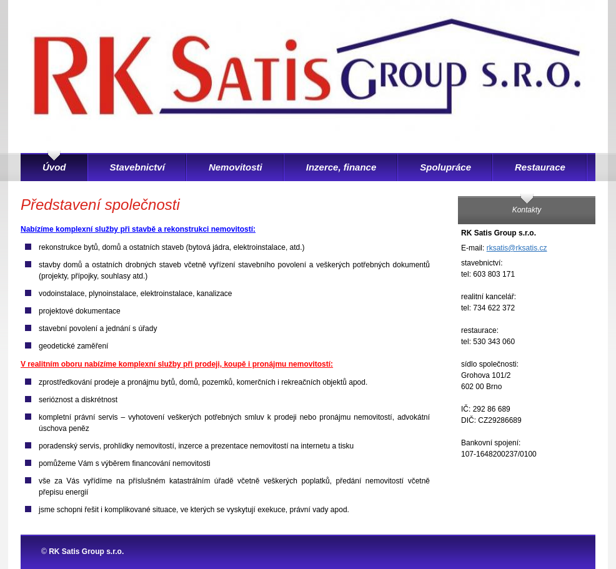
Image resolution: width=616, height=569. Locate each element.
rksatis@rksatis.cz (517, 248)
